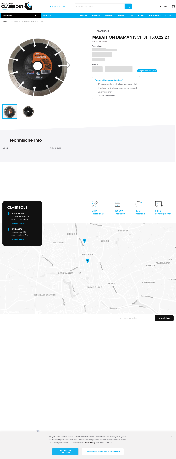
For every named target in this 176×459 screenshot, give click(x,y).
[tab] (50, 141)
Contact (169, 15)
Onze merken (142, 380)
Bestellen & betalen (145, 346)
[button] (69, 64)
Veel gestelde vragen (146, 341)
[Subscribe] (164, 318)
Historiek (83, 15)
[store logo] (16, 6)
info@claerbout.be (18, 342)
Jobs (131, 15)
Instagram (8, 367)
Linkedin (6, 363)
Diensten (109, 15)
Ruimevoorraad (140, 212)
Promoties (96, 15)
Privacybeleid (142, 392)
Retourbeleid (142, 354)
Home (4, 21)
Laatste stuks (155, 15)
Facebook (7, 359)
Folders (141, 15)
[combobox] (103, 6)
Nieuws (121, 15)
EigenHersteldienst (98, 212)
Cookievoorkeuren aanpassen (103, 451)
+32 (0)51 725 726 (58, 6)
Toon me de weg (17, 223)
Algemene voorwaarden (147, 388)
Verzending (141, 350)
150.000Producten (120, 212)
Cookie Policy (89, 443)
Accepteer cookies (65, 452)
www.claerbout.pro (13, 389)
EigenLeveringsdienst (162, 212)
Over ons (47, 15)
